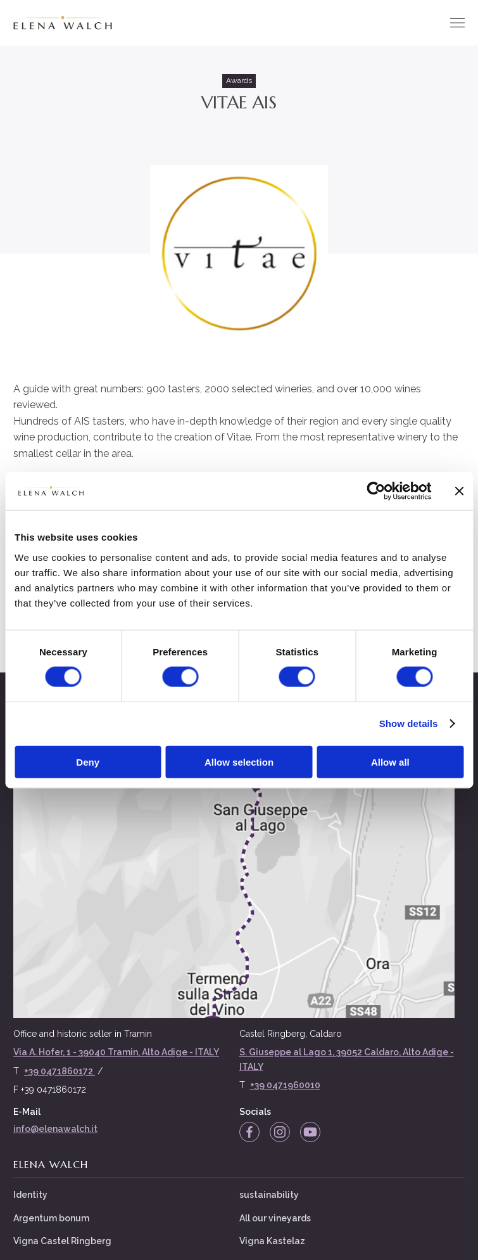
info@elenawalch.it (55, 1128)
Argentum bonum (51, 1217)
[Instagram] (280, 1131)
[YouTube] (310, 1131)
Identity (30, 1195)
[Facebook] (249, 1131)
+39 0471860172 (59, 1070)
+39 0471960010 (285, 1085)
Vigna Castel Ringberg (62, 1240)
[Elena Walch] (62, 23)
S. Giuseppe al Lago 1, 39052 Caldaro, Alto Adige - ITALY (346, 1059)
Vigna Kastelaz (272, 1240)
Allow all (390, 761)
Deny (87, 761)
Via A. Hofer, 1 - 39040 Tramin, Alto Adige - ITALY (116, 1052)
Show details (408, 723)
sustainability (269, 1195)
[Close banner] (459, 491)
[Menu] (457, 22)
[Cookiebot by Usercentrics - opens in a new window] (375, 491)
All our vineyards (275, 1217)
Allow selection (239, 761)
